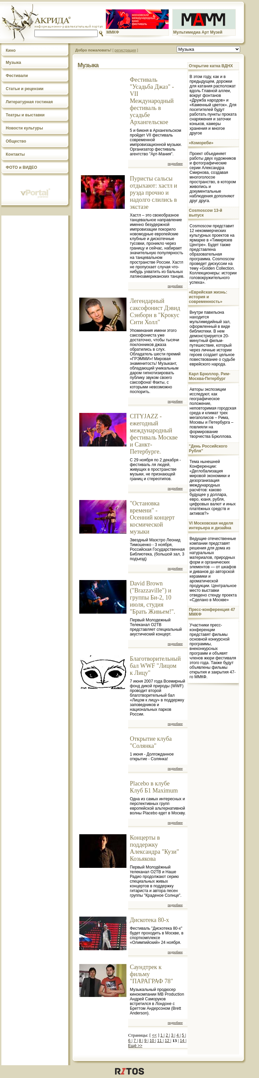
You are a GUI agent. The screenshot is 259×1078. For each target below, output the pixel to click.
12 (168, 1040)
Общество (16, 141)
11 (160, 1040)
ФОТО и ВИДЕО (21, 167)
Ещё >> (135, 1045)
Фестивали (17, 75)
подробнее (175, 163)
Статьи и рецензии (25, 88)
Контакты (15, 154)
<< (154, 1035)
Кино (11, 50)
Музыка (13, 62)
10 (152, 1040)
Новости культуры (24, 128)
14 (182, 1040)
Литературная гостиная (29, 102)
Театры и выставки (25, 115)
